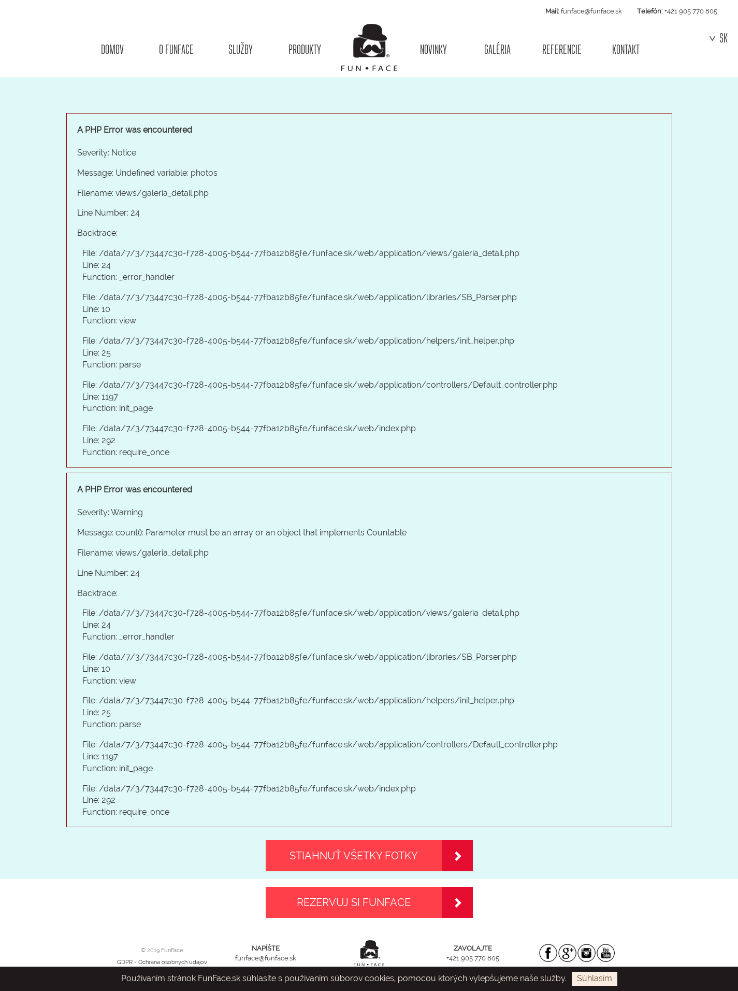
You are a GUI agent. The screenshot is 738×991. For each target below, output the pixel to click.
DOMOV (112, 49)
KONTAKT (626, 49)
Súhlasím (594, 978)
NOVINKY (433, 49)
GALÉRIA (497, 49)
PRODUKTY (304, 49)
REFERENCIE (562, 49)
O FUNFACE (176, 49)
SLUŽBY (240, 49)
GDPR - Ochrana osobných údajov (162, 962)
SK (719, 38)
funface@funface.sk (591, 11)
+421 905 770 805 (690, 11)
